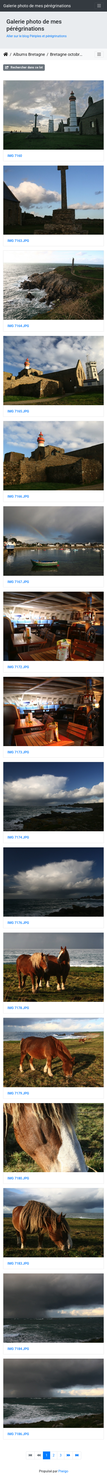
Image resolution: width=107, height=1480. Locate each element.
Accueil (5, 54)
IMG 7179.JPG (18, 1093)
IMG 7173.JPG (18, 752)
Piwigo (63, 1471)
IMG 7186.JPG (18, 1434)
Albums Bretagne (29, 54)
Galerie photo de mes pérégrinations (37, 5)
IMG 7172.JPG (18, 667)
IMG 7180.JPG (18, 1178)
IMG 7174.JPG (18, 837)
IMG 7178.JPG (18, 1008)
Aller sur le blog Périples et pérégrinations (36, 36)
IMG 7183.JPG (18, 1263)
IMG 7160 (14, 156)
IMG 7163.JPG (18, 241)
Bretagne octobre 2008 (67, 54)
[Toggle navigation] (99, 6)
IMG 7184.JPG (18, 1349)
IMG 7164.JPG (18, 326)
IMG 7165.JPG (18, 411)
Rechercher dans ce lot (24, 67)
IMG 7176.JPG (18, 923)
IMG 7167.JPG (18, 582)
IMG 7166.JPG (18, 496)
